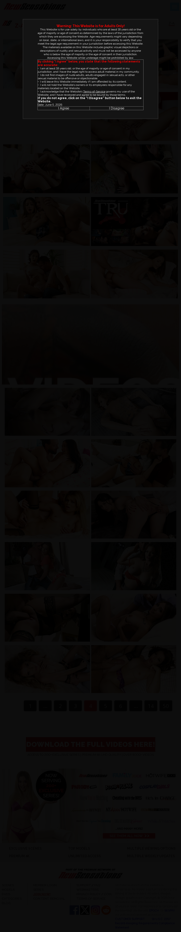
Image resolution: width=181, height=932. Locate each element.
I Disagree (116, 108)
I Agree (63, 108)
